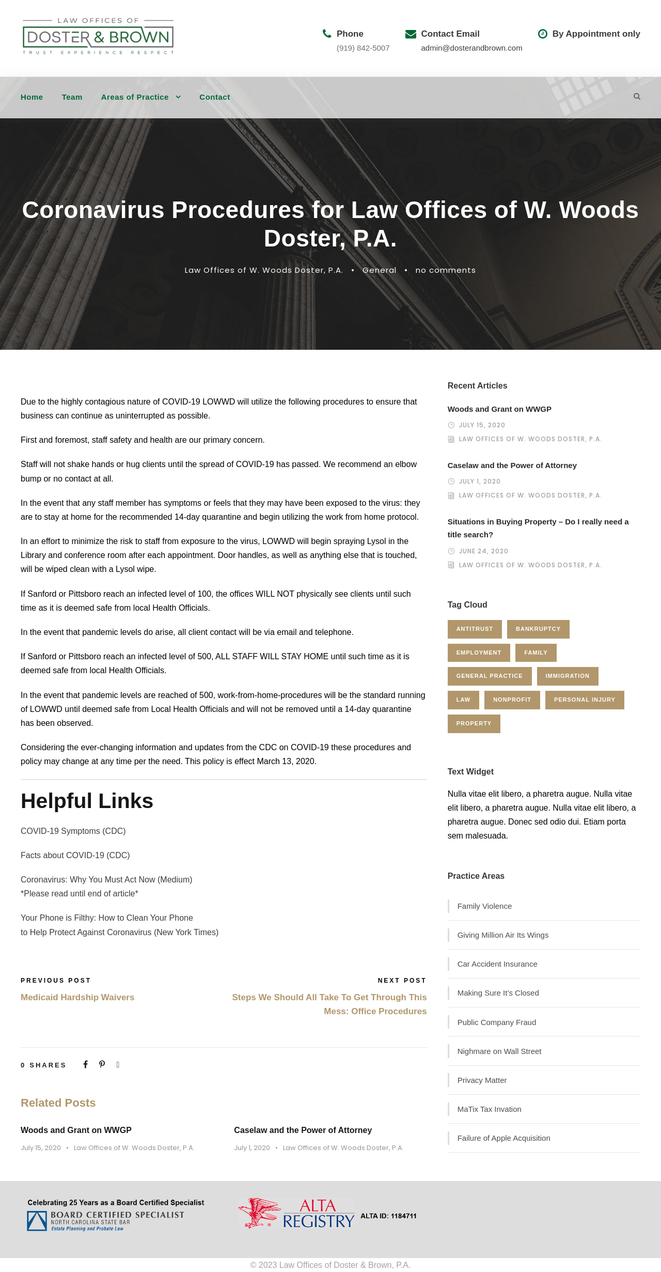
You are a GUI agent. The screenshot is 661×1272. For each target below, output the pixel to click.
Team (72, 96)
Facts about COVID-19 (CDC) (75, 855)
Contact (214, 96)
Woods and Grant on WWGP (76, 1130)
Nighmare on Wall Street (500, 1051)
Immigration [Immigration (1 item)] (568, 676)
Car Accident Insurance (498, 963)
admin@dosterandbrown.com (472, 47)
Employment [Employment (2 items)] (479, 652)
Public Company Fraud (497, 1022)
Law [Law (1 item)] (463, 699)
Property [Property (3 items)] (474, 723)
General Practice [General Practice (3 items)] (490, 676)
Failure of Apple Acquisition (504, 1138)
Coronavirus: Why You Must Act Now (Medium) (107, 879)
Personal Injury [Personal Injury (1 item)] (585, 699)
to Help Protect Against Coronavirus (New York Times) (119, 932)
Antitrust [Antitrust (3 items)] (475, 629)
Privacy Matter (482, 1080)
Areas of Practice (135, 96)
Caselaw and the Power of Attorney (303, 1130)
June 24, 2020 (484, 551)
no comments (446, 270)
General (380, 270)
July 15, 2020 (41, 1148)
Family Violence (485, 906)
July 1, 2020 (252, 1148)
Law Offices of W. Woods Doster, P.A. (264, 270)
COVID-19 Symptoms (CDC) (73, 831)
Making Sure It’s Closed (498, 992)
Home (32, 96)
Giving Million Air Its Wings (503, 934)
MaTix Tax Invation (490, 1109)
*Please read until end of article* (79, 893)
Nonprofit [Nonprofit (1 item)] (512, 699)
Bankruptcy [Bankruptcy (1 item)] (538, 629)
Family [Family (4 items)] (535, 652)
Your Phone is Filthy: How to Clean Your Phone (107, 917)
